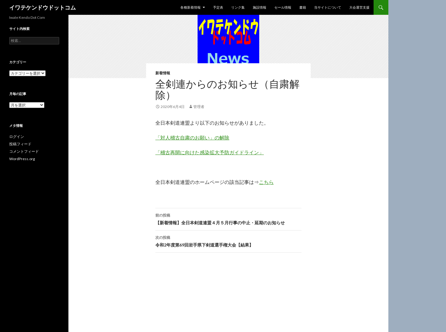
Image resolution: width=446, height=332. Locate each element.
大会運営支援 (359, 7)
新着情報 (162, 73)
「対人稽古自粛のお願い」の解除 (192, 137)
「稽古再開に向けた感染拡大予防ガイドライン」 (209, 152)
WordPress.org (22, 158)
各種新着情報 (190, 7)
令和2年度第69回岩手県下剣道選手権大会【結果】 (228, 240)
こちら (266, 182)
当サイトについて (327, 7)
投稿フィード (20, 144)
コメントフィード (24, 151)
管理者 (198, 106)
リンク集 (238, 7)
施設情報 (259, 7)
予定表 (218, 7)
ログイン (16, 136)
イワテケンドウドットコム (42, 7)
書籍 (302, 7)
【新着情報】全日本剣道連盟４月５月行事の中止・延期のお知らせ (228, 218)
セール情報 (282, 7)
